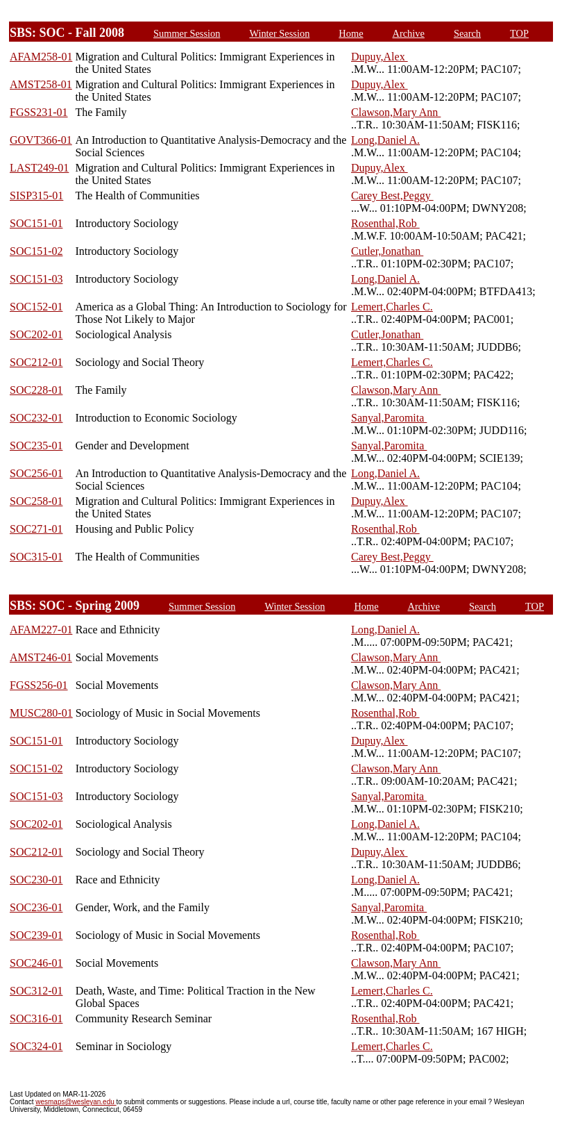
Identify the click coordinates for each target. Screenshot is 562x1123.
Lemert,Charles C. (392, 307)
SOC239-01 (36, 935)
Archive (409, 33)
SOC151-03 (36, 279)
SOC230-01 (36, 879)
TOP (519, 33)
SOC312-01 (36, 991)
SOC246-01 (36, 963)
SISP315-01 (36, 195)
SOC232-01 (36, 418)
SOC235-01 (36, 445)
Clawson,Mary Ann (396, 112)
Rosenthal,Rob (385, 223)
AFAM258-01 (41, 57)
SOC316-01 (36, 1018)
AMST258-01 (41, 84)
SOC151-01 (36, 223)
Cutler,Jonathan (387, 251)
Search (467, 33)
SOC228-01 (36, 390)
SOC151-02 (36, 251)
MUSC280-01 (41, 713)
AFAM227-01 (41, 629)
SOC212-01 (36, 362)
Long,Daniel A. (385, 140)
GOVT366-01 (41, 140)
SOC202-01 (36, 334)
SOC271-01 (36, 529)
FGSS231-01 (39, 112)
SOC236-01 (36, 907)
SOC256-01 (36, 473)
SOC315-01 (36, 557)
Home (351, 33)
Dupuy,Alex (379, 57)
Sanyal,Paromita (389, 418)
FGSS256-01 (39, 685)
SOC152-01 (36, 307)
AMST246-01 (41, 657)
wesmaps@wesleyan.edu (75, 1102)
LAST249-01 (39, 168)
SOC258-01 (36, 501)
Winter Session (279, 33)
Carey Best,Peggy (392, 195)
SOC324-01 (36, 1046)
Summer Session (186, 33)
